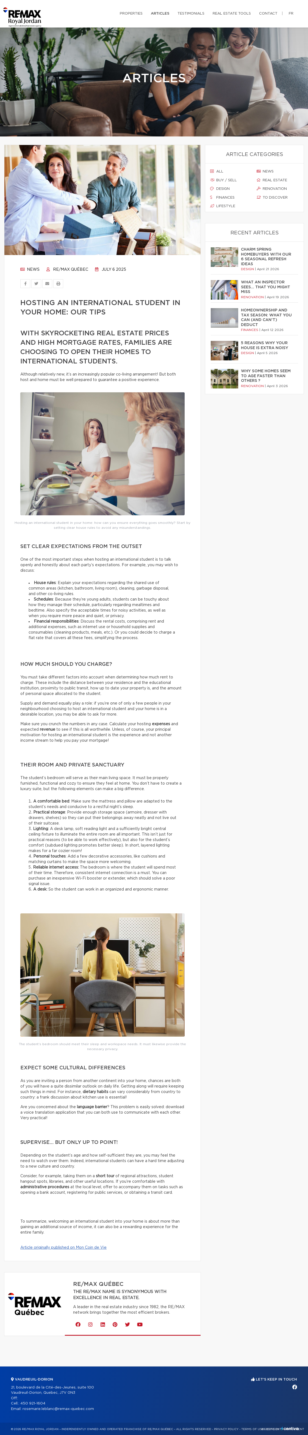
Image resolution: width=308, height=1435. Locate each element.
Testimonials (190, 13)
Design (220, 189)
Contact (268, 13)
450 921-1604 (32, 1403)
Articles (160, 13)
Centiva (290, 1428)
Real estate (272, 180)
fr (291, 13)
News (30, 270)
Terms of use (252, 1429)
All (216, 171)
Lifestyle (222, 206)
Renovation (272, 189)
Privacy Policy (226, 1429)
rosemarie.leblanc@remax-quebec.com (58, 1409)
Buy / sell (223, 180)
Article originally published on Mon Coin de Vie (63, 1248)
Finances (222, 197)
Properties (131, 13)
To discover (272, 197)
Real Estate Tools (232, 13)
